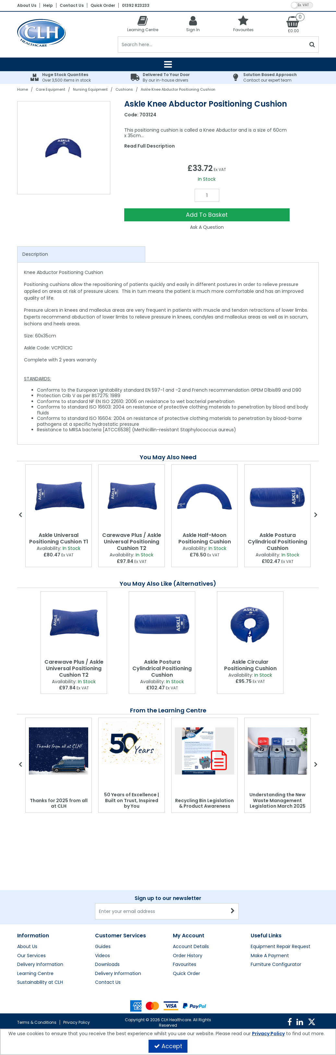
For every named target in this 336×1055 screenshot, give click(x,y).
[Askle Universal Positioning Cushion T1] (58, 497)
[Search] (212, 44)
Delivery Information (40, 965)
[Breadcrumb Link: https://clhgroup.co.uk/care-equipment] (50, 89)
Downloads (107, 965)
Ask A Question (207, 227)
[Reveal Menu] (168, 64)
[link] (289, 1022)
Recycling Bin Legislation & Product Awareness (204, 803)
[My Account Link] (193, 23)
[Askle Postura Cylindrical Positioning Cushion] (277, 497)
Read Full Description (149, 146)
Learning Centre (35, 974)
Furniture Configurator (276, 965)
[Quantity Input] (207, 195)
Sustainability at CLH (40, 982)
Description (35, 254)
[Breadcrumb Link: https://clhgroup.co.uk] (22, 89)
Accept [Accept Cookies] (168, 1046)
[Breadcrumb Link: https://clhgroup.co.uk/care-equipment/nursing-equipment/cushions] (124, 89)
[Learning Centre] (143, 23)
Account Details (191, 947)
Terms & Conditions (36, 1022)
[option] (64, 147)
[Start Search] (312, 44)
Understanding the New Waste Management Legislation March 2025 (277, 800)
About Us (26, 5)
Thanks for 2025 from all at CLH (59, 803)
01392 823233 (136, 5)
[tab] (81, 254)
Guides (103, 947)
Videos (102, 956)
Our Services (31, 956)
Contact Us (72, 5)
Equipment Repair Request (280, 947)
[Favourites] (243, 23)
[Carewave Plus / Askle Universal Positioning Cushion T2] (131, 497)
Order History (187, 956)
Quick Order (102, 5)
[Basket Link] (294, 24)
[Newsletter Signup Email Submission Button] (233, 911)
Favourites (184, 965)
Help (48, 5)
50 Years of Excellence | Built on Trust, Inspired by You (131, 800)
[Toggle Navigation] (168, 64)
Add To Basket (207, 215)
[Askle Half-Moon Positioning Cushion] (204, 497)
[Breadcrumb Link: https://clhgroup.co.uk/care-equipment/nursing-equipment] (90, 89)
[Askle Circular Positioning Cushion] (250, 624)
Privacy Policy (76, 1022)
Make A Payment (270, 956)
